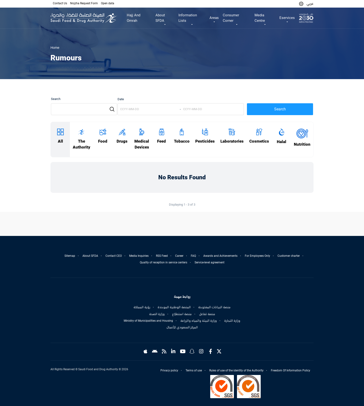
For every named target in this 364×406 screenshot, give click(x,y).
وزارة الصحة (157, 314)
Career (179, 255)
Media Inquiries (139, 255)
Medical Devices (141, 144)
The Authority (81, 144)
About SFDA (90, 255)
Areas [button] (214, 18)
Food (102, 141)
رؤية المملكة (141, 307)
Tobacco (182, 141)
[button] (301, 3)
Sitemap (69, 255)
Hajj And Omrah (133, 18)
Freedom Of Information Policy (290, 370)
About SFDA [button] (160, 18)
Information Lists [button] (187, 18)
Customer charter (289, 255)
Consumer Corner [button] (231, 18)
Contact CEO (113, 255)
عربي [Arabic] (310, 3)
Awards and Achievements (220, 255)
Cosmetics (259, 141)
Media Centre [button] (260, 18)
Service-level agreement (209, 262)
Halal (281, 142)
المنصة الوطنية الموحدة (174, 307)
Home (54, 48)
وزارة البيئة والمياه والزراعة (198, 320)
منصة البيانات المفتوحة (214, 307)
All (60, 141)
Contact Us (60, 3)
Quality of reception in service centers (163, 262)
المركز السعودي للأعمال (182, 327)
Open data (107, 3)
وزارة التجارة (232, 320)
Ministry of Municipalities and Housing (148, 320)
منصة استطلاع (182, 314)
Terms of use (194, 370)
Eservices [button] (287, 18)
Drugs (122, 141)
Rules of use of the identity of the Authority (236, 370)
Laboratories (232, 141)
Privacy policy (169, 370)
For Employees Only (257, 255)
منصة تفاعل (207, 314)
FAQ (193, 255)
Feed (161, 141)
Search (55, 99)
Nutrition (302, 144)
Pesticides (205, 141)
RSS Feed (162, 255)
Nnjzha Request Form (84, 3)
